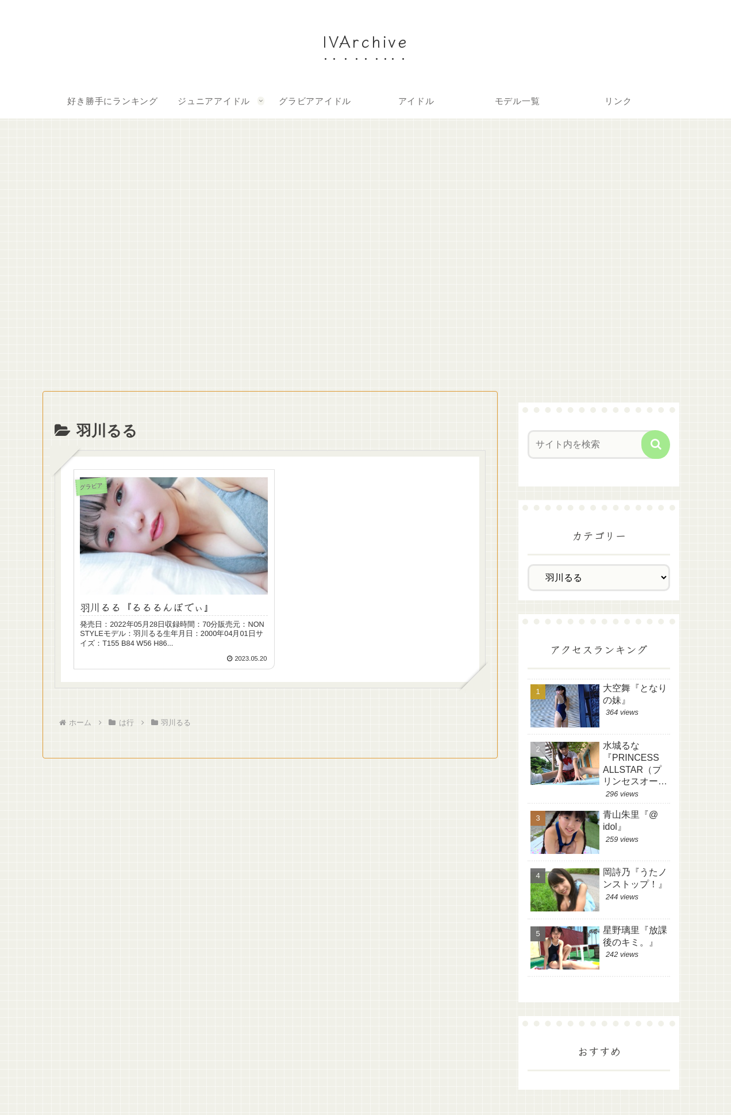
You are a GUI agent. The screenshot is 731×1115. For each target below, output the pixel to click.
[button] (655, 444)
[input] (593, 444)
